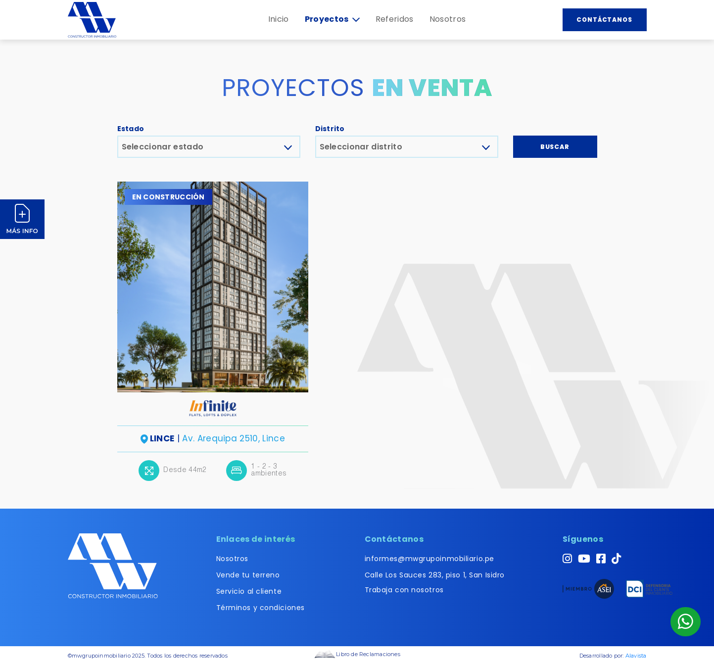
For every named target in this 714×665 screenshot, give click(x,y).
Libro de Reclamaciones (357, 654)
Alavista (636, 655)
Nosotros (447, 19)
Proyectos (332, 19)
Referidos (395, 19)
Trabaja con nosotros (404, 590)
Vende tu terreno (248, 575)
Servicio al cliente (249, 591)
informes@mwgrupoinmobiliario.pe (429, 559)
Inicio (278, 19)
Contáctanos (604, 19)
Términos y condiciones (260, 608)
